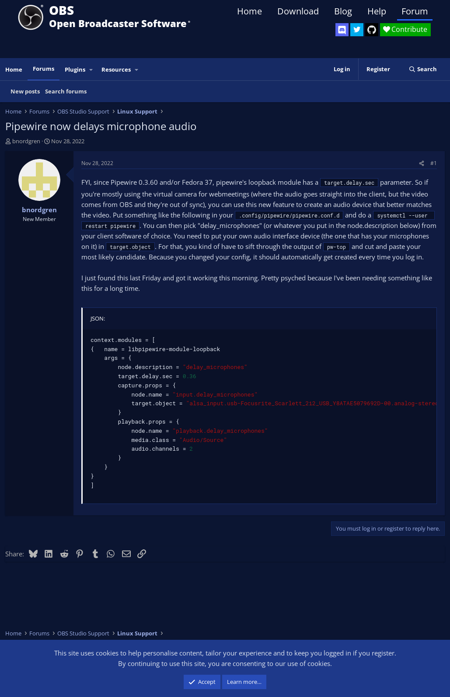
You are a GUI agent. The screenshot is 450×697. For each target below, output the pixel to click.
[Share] (421, 163)
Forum (414, 11)
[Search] (423, 69)
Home (249, 11)
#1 (433, 163)
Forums (43, 68)
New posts (25, 91)
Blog (343, 11)
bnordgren (26, 141)
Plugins (75, 69)
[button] (91, 69)
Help (376, 11)
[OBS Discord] (342, 29)
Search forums (66, 91)
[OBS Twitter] (356, 29)
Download (298, 11)
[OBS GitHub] (371, 29)
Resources (116, 69)
